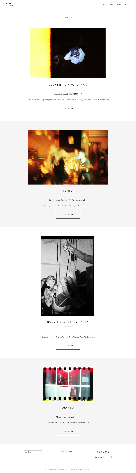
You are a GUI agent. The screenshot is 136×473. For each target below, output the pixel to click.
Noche (68, 100)
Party (72, 100)
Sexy (81, 100)
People (77, 100)
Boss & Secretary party (68, 321)
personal (37, 100)
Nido (85, 337)
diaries (10, 3)
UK (94, 100)
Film (58, 100)
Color (46, 100)
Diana (63, 423)
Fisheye (62, 100)
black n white (64, 337)
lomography (73, 423)
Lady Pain (79, 337)
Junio (68, 190)
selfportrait (81, 423)
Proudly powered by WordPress (56, 469)
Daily (76, 469)
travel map (115, 4)
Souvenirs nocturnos (68, 84)
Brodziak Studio (85, 469)
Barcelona (65, 206)
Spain (91, 206)
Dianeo (68, 407)
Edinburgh (52, 100)
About (127, 4)
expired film (77, 206)
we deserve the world (103, 100)
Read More (68, 109)
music (87, 206)
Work (105, 4)
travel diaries (88, 100)
